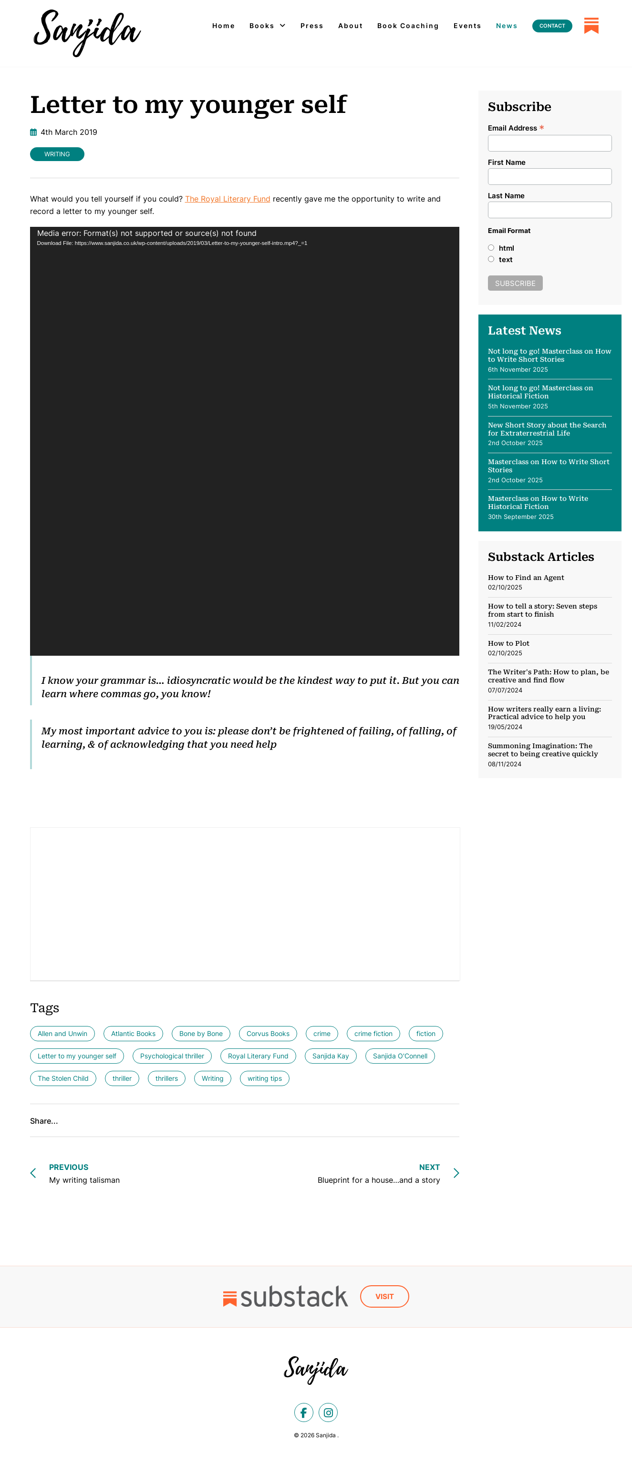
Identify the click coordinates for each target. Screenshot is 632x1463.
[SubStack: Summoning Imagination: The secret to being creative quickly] (550, 755)
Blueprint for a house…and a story (379, 1173)
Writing (57, 154)
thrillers (166, 1078)
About (350, 25)
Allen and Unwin (62, 1033)
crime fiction (373, 1033)
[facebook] (303, 1412)
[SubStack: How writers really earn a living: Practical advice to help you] (550, 721)
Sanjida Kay (330, 1056)
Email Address (516, 127)
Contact (552, 25)
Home (223, 25)
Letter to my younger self (77, 1056)
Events (468, 25)
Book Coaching (408, 25)
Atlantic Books (133, 1033)
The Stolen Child (63, 1078)
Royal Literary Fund (258, 1056)
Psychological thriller (172, 1056)
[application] (244, 441)
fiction (425, 1033)
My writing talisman (84, 1173)
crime (322, 1033)
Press (312, 25)
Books (262, 25)
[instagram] (328, 1412)
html (506, 248)
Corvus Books (268, 1033)
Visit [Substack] (384, 1296)
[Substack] (591, 26)
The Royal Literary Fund (227, 198)
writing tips (265, 1078)
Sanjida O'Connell (400, 1056)
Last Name (506, 195)
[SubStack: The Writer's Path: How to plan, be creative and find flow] (550, 684)
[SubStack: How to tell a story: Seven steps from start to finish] (550, 618)
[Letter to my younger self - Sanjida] (87, 33)
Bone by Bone (201, 1033)
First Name (507, 162)
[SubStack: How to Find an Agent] (550, 583)
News (507, 25)
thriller (122, 1078)
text (506, 259)
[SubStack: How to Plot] (550, 652)
